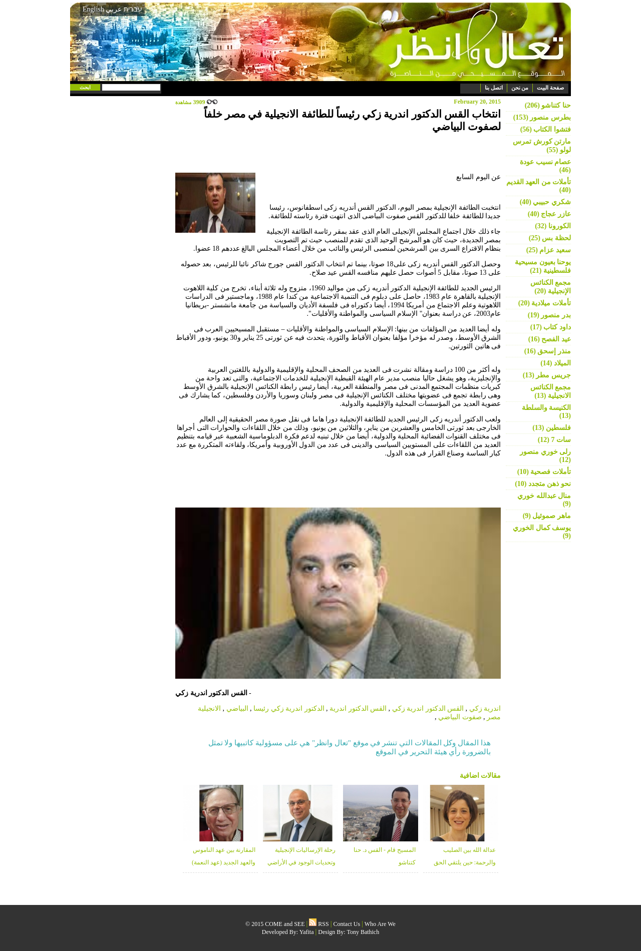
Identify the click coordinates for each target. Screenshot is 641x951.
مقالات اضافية (480, 775)
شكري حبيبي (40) (545, 202)
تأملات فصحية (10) (544, 472)
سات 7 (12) (554, 439)
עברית (133, 9)
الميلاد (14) (555, 363)
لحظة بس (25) (550, 238)
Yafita (306, 931)
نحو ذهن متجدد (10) (543, 484)
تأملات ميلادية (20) (544, 303)
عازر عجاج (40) (549, 214)
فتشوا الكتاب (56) (545, 129)
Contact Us (347, 923)
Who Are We (380, 923)
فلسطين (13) (551, 427)
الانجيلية (209, 708)
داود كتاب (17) (550, 327)
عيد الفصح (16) (549, 339)
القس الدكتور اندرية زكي (428, 708)
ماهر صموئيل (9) (547, 516)
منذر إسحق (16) (547, 351)
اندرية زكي (485, 708)
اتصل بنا (494, 88)
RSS (319, 923)
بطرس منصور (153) (542, 117)
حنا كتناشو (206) (548, 105)
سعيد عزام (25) (548, 250)
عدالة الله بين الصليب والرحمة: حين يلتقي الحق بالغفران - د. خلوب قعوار (465, 862)
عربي (114, 9)
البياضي (237, 708)
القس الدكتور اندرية (358, 708)
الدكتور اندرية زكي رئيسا (289, 708)
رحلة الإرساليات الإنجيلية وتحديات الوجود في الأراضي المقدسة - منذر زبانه (301, 862)
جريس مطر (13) (547, 375)
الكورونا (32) (553, 226)
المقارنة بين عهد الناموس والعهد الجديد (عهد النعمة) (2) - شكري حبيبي (223, 862)
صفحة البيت (550, 88)
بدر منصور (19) (549, 315)
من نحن (520, 88)
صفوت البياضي (460, 717)
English (93, 9)
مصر (494, 717)
